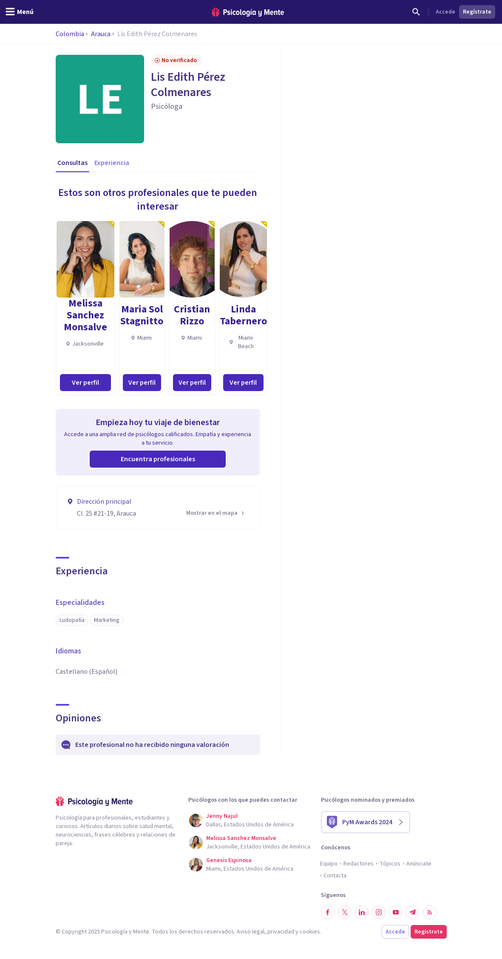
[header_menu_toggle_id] (19, 11)
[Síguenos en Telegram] (413, 912)
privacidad (280, 932)
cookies (310, 932)
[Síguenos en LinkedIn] (362, 912)
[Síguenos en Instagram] (379, 912)
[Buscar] (416, 11)
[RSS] (430, 912)
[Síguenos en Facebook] (328, 912)
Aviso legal (250, 932)
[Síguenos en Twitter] (345, 912)
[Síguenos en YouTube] (396, 912)
